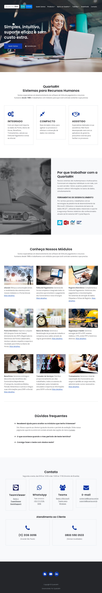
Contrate (29, 7)
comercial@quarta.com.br (89, 498)
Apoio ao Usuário (63, 8)
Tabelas (75, 8)
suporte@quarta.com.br (88, 501)
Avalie (23, 7)
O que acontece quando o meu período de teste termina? (44, 436)
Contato (94, 8)
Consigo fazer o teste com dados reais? (35, 442)
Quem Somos (40, 8)
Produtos (50, 8)
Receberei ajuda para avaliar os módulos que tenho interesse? (46, 423)
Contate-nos (30, 46)
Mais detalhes (9, 295)
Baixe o (15, 501)
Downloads (85, 8)
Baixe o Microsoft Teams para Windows (62, 501)
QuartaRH (55, 584)
